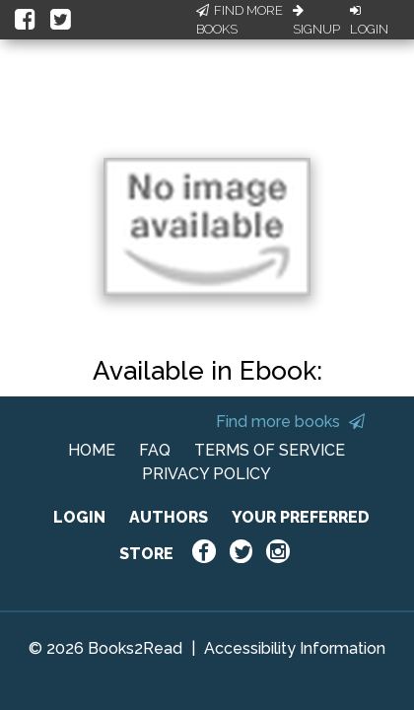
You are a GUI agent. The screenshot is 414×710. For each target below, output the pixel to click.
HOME (91, 450)
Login (369, 20)
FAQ (155, 450)
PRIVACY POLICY (206, 473)
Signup (316, 20)
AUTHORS (168, 517)
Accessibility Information (294, 648)
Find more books (290, 421)
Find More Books (239, 20)
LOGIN (79, 517)
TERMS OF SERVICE (269, 450)
